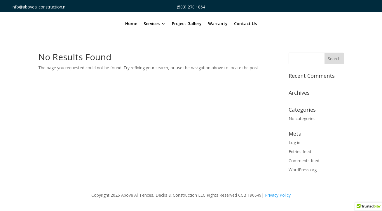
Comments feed (304, 160)
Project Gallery (187, 24)
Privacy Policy (278, 195)
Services (152, 24)
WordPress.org (303, 169)
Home (131, 24)
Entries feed (300, 151)
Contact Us (245, 24)
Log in (294, 142)
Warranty (218, 24)
